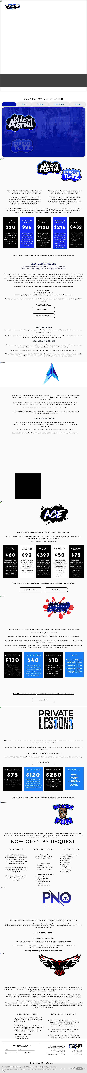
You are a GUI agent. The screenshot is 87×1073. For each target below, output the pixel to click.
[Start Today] (79, 7)
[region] (12, 8)
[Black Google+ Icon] (36, 1063)
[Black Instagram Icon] (41, 1063)
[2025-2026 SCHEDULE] (43, 315)
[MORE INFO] (56, 589)
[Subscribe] (27, 1053)
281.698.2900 (79, 1054)
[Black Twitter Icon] (33, 1063)
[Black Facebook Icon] (30, 1063)
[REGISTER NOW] (43, 309)
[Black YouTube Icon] (39, 1063)
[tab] (9, 104)
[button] (30, 589)
